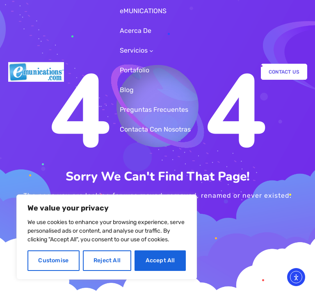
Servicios (134, 50)
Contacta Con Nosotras (155, 129)
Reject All (107, 260)
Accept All (160, 260)
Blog (127, 90)
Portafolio (134, 70)
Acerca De (135, 31)
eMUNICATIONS (143, 11)
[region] (106, 237)
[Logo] (36, 72)
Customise (53, 260)
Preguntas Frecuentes (154, 109)
